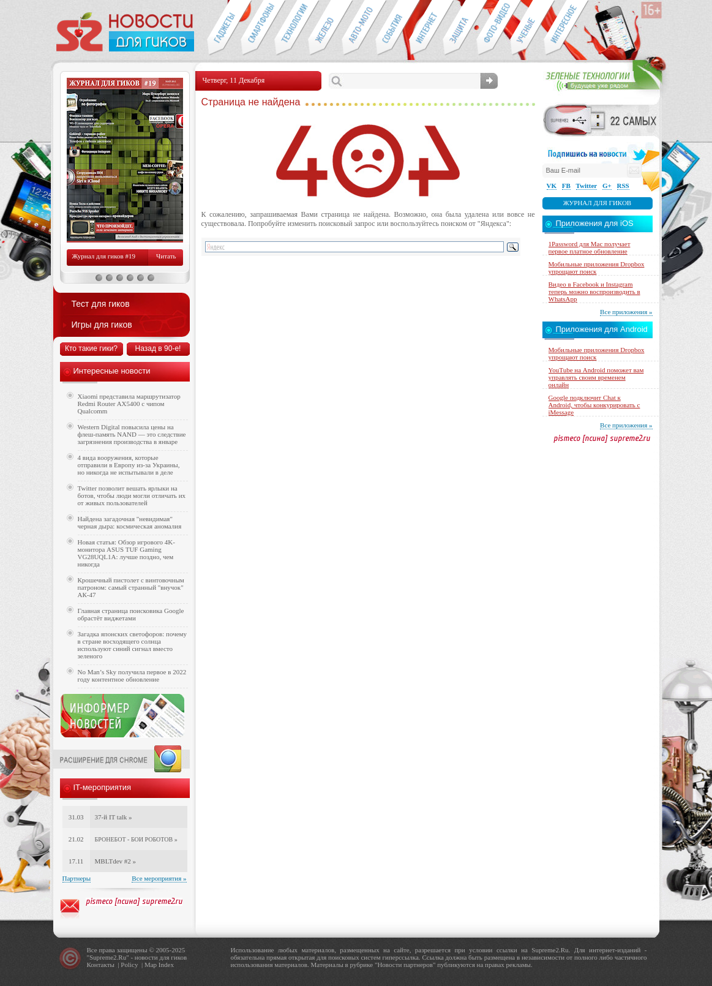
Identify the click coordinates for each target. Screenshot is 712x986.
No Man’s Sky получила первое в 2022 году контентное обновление (132, 675)
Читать (166, 256)
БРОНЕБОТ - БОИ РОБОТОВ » (136, 839)
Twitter (587, 185)
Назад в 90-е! (158, 348)
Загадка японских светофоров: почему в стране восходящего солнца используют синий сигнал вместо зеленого (132, 645)
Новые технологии (291, 28)
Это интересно (566, 28)
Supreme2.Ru (107, 957)
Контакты (100, 964)
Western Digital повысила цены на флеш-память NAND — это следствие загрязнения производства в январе (132, 434)
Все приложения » (626, 311)
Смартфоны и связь (257, 28)
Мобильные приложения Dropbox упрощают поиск (597, 267)
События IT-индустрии (392, 28)
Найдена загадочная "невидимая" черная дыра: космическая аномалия (130, 522)
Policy (129, 964)
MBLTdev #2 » (115, 861)
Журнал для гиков (597, 202)
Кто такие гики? (91, 348)
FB (566, 185)
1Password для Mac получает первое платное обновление (590, 247)
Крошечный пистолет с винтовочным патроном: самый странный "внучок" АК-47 (131, 587)
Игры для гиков (102, 324)
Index (166, 964)
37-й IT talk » (113, 817)
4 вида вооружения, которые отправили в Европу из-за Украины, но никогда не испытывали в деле (129, 465)
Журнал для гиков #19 (103, 256)
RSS (623, 185)
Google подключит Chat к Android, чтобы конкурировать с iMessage (594, 405)
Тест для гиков (101, 304)
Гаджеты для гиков (223, 28)
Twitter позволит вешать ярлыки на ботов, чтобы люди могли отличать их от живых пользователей (132, 495)
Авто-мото (358, 28)
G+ (607, 185)
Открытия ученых (527, 28)
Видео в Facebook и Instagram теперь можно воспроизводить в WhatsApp (594, 291)
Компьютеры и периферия (325, 28)
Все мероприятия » (159, 878)
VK (552, 185)
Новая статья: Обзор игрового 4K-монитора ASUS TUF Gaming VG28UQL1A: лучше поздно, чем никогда (126, 553)
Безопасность (459, 28)
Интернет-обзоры (426, 28)
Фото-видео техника (493, 28)
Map (150, 964)
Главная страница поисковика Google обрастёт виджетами (131, 614)
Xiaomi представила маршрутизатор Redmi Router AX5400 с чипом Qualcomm (129, 404)
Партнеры (76, 878)
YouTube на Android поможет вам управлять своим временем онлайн (596, 377)
